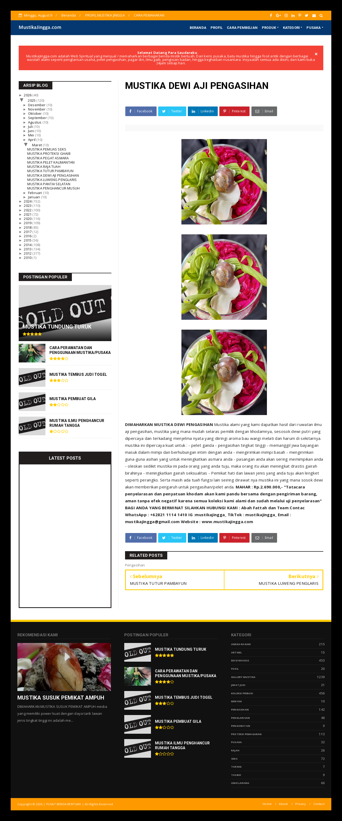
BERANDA (198, 28)
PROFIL (217, 28)
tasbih (236, 775)
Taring (236, 766)
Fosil (235, 668)
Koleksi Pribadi (242, 693)
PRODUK (269, 28)
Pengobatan (240, 726)
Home (267, 803)
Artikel (236, 652)
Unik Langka (240, 783)
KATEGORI (291, 28)
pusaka (236, 742)
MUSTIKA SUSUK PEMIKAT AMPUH (60, 697)
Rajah (235, 750)
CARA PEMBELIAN (242, 28)
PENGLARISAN (240, 718)
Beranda (68, 15)
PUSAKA (313, 28)
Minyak (236, 701)
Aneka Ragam (241, 644)
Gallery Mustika (243, 677)
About (283, 803)
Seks (234, 758)
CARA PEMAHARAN (149, 15)
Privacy (300, 803)
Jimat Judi (238, 685)
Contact (319, 803)
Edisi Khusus (240, 660)
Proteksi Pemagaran (246, 734)
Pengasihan (240, 709)
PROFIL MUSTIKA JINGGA (105, 15)
